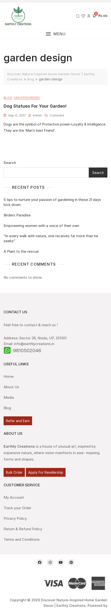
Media (9, 397)
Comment (57, 115)
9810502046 (27, 350)
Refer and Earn (18, 421)
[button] (55, 34)
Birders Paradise (17, 215)
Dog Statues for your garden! (35, 106)
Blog (8, 98)
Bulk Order (14, 472)
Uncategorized (27, 98)
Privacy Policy (15, 518)
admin (37, 115)
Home (9, 376)
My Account (14, 497)
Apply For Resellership (45, 472)
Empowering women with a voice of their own (41, 225)
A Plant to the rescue (21, 251)
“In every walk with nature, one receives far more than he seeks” (51, 238)
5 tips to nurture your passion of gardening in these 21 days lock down (52, 202)
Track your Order (17, 508)
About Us (11, 387)
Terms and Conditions (22, 539)
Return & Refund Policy (23, 529)
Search (10, 162)
